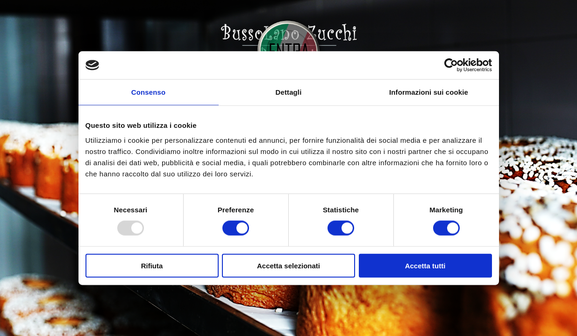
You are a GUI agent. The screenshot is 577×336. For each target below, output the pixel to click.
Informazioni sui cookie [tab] (428, 92)
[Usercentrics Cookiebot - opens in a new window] (451, 65)
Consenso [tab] (148, 92)
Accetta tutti (425, 265)
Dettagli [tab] (289, 92)
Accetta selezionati (288, 265)
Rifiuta (152, 265)
